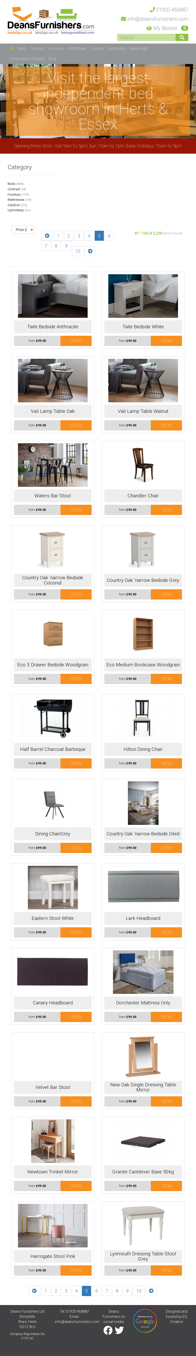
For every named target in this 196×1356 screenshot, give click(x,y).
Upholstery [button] (117, 48)
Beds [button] (22, 48)
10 (77, 251)
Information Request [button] (27, 58)
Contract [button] (37, 48)
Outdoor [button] (97, 48)
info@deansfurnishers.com (77, 1322)
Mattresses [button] (77, 48)
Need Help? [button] (139, 48)
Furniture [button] (56, 48)
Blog (52, 58)
